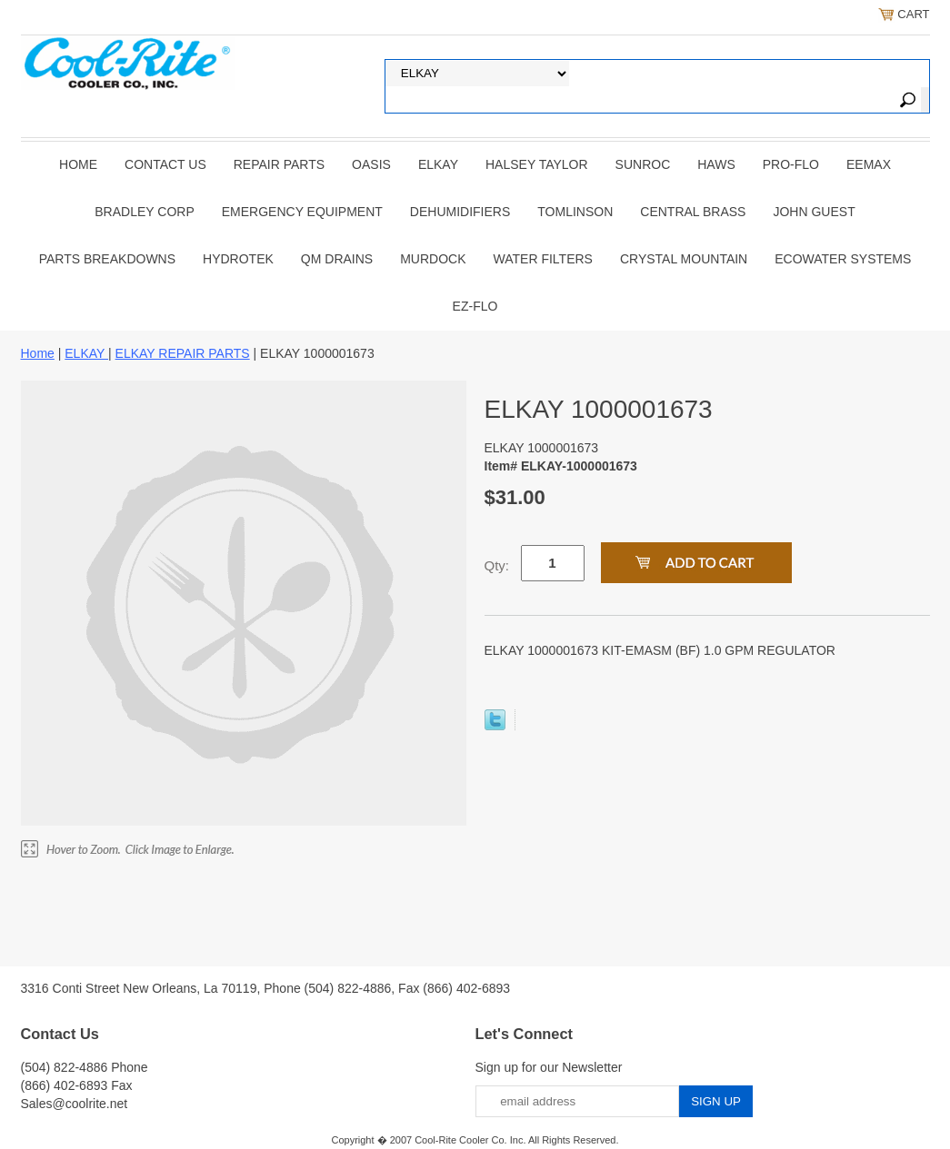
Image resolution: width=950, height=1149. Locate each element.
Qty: (497, 565)
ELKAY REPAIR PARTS (182, 353)
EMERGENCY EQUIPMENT (302, 211)
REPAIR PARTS (279, 164)
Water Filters (543, 259)
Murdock (432, 259)
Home (78, 164)
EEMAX (868, 164)
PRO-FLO (791, 164)
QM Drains (337, 259)
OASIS (371, 164)
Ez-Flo (475, 306)
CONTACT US (165, 164)
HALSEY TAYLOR (536, 164)
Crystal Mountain (683, 259)
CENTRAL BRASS (692, 211)
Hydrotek (238, 259)
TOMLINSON (575, 211)
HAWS (716, 164)
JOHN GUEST (814, 211)
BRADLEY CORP (144, 211)
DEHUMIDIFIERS (460, 211)
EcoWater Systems (843, 259)
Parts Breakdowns (107, 259)
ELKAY (438, 164)
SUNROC (643, 164)
